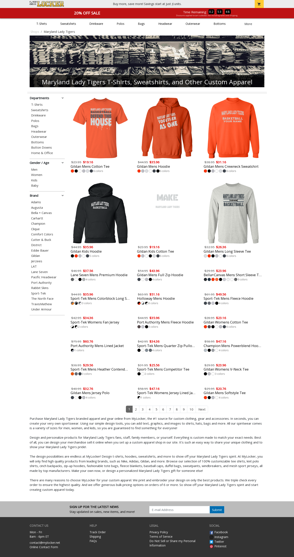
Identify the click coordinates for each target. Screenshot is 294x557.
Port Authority (41, 282)
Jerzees (36, 261)
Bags (141, 24)
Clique (35, 229)
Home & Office (42, 153)
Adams (36, 202)
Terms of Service (161, 537)
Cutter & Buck (41, 240)
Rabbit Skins (40, 288)
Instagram (218, 537)
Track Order (98, 532)
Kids (34, 180)
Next (202, 409)
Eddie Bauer (40, 250)
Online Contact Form (44, 547)
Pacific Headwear (44, 277)
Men (34, 169)
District (36, 245)
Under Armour (41, 309)
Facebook (218, 532)
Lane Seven (39, 272)
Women (36, 175)
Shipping (95, 537)
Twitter (216, 542)
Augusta (37, 207)
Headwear (165, 24)
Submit (217, 510)
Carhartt (37, 218)
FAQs (93, 541)
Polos (120, 24)
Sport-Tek (38, 293)
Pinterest (218, 546)
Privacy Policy (158, 532)
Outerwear (193, 24)
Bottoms (220, 24)
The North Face (42, 298)
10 (191, 409)
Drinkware (96, 24)
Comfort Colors (42, 234)
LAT (34, 266)
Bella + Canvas (41, 213)
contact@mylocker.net (45, 543)
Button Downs (41, 147)
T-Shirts (41, 24)
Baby (34, 185)
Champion (38, 223)
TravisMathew (41, 304)
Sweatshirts (68, 24)
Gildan (35, 255)
